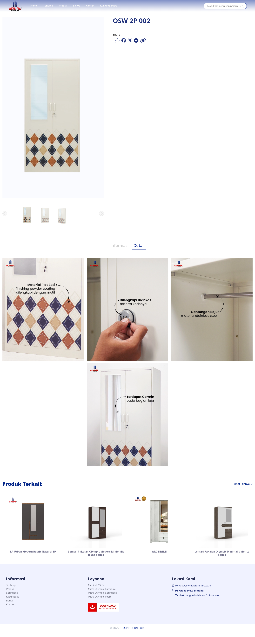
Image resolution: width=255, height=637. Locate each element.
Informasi (119, 245)
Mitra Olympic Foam (99, 601)
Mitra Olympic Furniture (101, 593)
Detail (139, 245)
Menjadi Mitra (96, 589)
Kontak (90, 6)
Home (34, 6)
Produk (63, 6)
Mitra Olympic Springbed (102, 597)
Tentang (48, 6)
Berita (9, 605)
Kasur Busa (12, 601)
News (76, 6)
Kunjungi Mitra (108, 6)
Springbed (12, 597)
